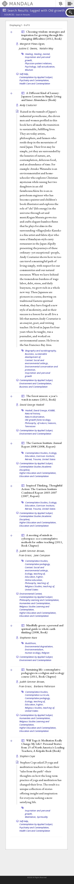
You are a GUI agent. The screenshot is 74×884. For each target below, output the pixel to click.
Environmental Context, (31, 593)
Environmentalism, (34, 649)
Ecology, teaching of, (35, 573)
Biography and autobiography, (41, 350)
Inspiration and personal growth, (37, 812)
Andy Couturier (28, 105)
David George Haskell (32, 404)
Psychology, (31, 66)
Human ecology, (33, 652)
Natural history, (33, 413)
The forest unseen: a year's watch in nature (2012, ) (39, 397)
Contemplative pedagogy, (37, 564)
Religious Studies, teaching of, (40, 586)
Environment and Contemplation (35, 433)
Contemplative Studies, (36, 452)
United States (48, 459)
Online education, (34, 580)
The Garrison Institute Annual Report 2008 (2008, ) (41, 444)
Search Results (23, 14)
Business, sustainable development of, (36, 355)
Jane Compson (42, 555)
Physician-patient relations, (38, 63)
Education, (30, 456)
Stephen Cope (27, 756)
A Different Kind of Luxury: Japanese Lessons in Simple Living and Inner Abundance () (41, 96)
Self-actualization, (46, 66)
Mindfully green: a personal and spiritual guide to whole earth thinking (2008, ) (42, 628)
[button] (69, 3)
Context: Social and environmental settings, (37, 362)
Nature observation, (35, 416)
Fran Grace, (26, 555)
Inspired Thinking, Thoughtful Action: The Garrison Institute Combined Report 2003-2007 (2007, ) (41, 491)
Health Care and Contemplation (34, 83)
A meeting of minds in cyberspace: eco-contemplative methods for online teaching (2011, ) (42, 540)
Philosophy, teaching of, (37, 583)
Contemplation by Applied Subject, (36, 77)
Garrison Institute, (45, 456)
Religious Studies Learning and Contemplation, (34, 608)
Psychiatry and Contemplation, (34, 80)
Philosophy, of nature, (36, 423)
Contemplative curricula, (37, 694)
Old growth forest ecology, (38, 419)
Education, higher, (34, 576)
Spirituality (42, 816)
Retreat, (28, 459)
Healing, (29, 54)
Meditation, (30, 816)
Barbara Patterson (44, 686)
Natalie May (46, 48)
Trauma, (37, 459)
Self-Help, (24, 73)
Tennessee (30, 426)
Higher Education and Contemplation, (37, 472)
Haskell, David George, (36, 410)
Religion (45, 652)
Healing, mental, (42, 54)
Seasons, (52, 423)
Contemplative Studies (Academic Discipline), (35, 468)
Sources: (9, 15)
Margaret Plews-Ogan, (33, 43)
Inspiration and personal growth (37, 374)
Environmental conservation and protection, (41, 368)
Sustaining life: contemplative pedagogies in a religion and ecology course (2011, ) (42, 673)
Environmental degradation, (39, 646)
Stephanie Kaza (28, 637)
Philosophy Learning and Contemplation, (39, 600)
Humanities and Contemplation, (34, 603)
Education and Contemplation (34, 476)
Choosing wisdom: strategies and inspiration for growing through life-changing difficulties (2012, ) (43, 35)
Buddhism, (30, 643)
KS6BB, (51, 410)
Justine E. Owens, (29, 48)
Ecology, (53, 452)
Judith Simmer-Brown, (33, 550)
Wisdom (29, 69)
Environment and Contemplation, (35, 383)
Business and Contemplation (33, 386)
